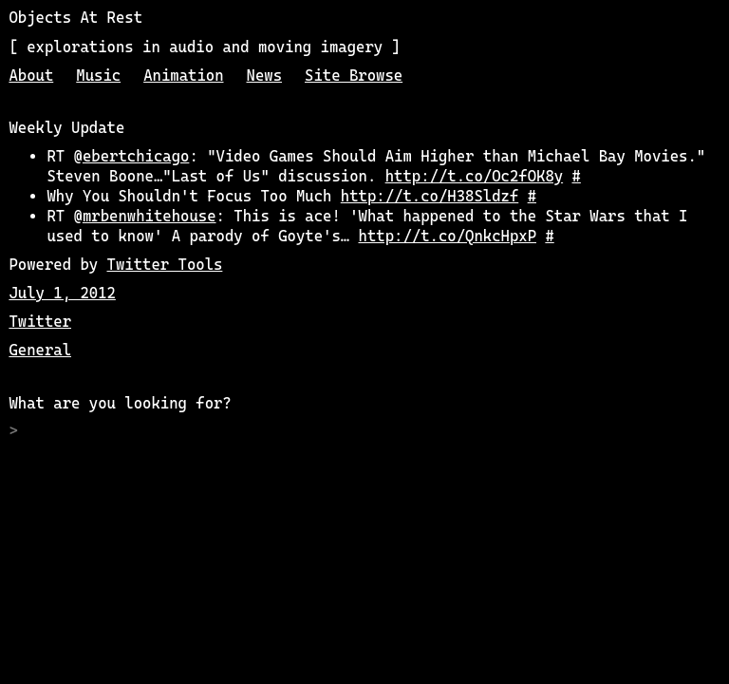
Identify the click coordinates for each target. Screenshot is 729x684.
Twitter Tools (165, 265)
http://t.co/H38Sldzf (430, 196)
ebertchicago (136, 156)
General (40, 350)
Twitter (40, 322)
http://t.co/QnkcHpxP (448, 236)
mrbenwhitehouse (149, 216)
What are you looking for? (120, 403)
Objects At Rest (75, 18)
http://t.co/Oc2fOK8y (474, 176)
